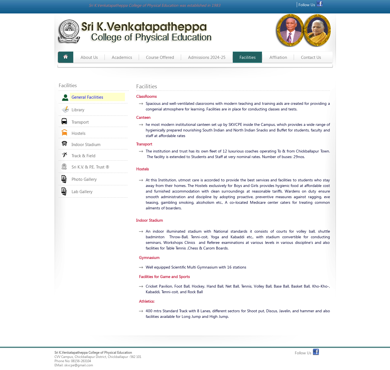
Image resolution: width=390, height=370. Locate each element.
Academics (122, 57)
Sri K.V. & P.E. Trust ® (90, 167)
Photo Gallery (84, 179)
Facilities (248, 57)
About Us (89, 57)
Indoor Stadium (86, 144)
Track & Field (83, 155)
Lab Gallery (82, 191)
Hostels (78, 133)
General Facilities (87, 97)
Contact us (311, 57)
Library (78, 109)
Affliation (278, 57)
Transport (80, 122)
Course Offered (160, 57)
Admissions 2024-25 (206, 57)
